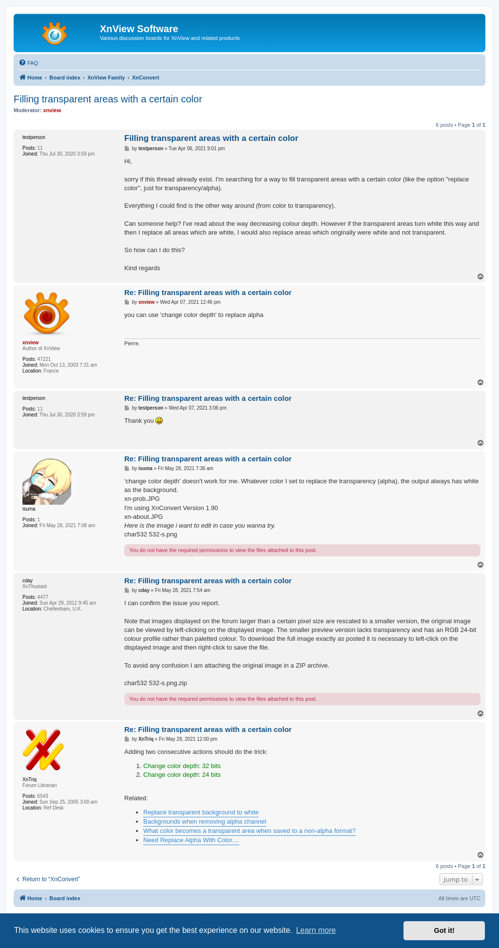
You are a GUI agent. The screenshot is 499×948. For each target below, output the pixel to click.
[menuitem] (28, 63)
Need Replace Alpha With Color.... (191, 840)
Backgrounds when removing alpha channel (204, 821)
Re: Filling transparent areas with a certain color (207, 292)
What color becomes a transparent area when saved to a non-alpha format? (249, 830)
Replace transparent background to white (201, 812)
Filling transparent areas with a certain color (108, 99)
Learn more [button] (316, 930)
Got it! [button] (444, 930)
